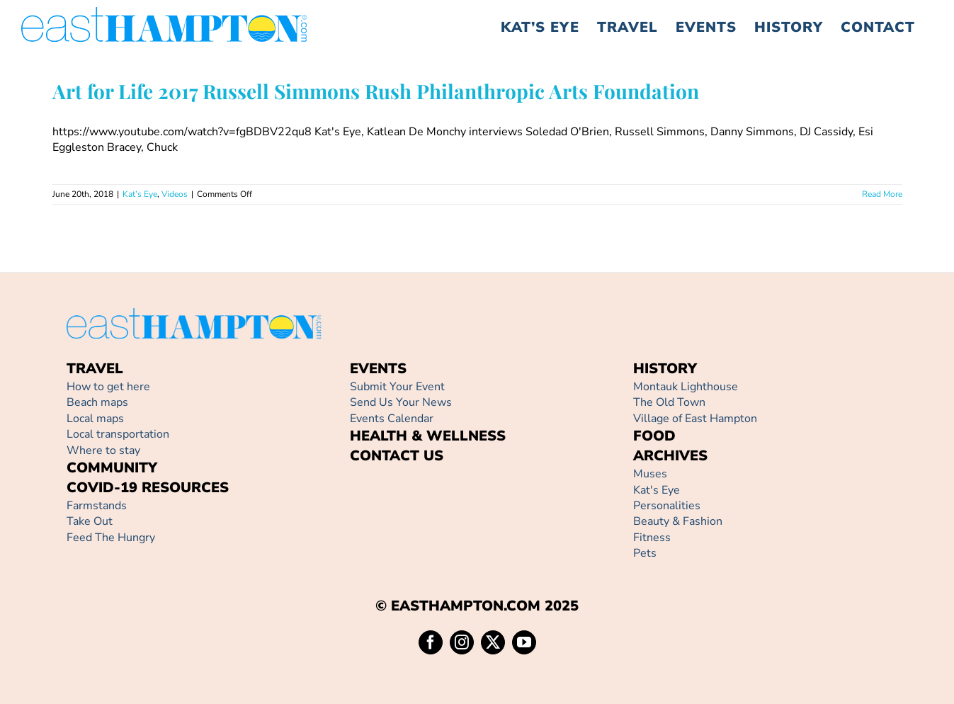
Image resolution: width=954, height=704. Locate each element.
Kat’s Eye (140, 194)
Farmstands (97, 505)
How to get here (108, 386)
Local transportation (118, 434)
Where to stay (103, 450)
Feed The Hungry (111, 537)
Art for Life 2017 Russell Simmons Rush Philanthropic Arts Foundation (375, 91)
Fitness (652, 537)
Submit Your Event (397, 386)
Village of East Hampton (695, 418)
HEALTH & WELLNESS (428, 435)
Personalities (666, 505)
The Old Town (669, 402)
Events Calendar (391, 418)
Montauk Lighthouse (685, 386)
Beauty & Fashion (677, 521)
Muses (650, 474)
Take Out (90, 521)
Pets (645, 553)
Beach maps (97, 402)
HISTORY (665, 368)
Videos (174, 194)
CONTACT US (396, 455)
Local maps (95, 418)
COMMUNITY (112, 467)
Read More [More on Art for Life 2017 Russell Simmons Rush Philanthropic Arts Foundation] (882, 194)
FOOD (654, 435)
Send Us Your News (401, 402)
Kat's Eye (656, 490)
